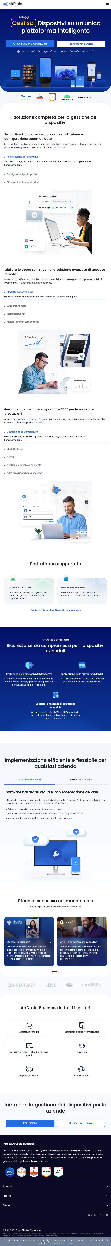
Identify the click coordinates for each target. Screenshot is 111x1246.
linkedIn (89, 1215)
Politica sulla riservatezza (60, 1243)
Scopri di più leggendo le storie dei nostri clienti (53, 906)
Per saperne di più (13, 164)
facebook (101, 1215)
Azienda (55, 1186)
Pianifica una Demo (76, 44)
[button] (54, 971)
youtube (107, 1215)
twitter (95, 1215)
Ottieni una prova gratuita (34, 44)
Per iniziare (34, 1123)
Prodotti (55, 1205)
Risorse (55, 1195)
